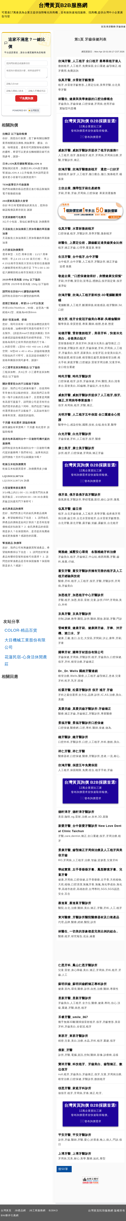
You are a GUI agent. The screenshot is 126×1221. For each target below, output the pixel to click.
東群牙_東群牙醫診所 (73, 1036)
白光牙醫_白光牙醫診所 (74, 434)
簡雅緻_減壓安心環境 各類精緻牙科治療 (88, 552)
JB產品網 (20, 1210)
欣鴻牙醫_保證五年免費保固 (77, 765)
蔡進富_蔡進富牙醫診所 (74, 903)
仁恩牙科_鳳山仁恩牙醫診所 (77, 965)
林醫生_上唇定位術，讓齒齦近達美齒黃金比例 (90, 242)
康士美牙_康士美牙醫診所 (76, 448)
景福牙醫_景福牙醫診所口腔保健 (81, 723)
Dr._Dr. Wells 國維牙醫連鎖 (78, 671)
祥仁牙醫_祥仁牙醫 (71, 751)
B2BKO (53, 1210)
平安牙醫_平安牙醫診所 (74, 1135)
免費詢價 (26, 99)
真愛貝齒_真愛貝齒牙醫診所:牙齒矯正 (84, 708)
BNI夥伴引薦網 (10, 1215)
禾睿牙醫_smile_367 (73, 1017)
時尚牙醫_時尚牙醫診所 (74, 376)
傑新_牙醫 (65, 1050)
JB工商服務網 (37, 1210)
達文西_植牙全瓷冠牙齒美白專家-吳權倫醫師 (89, 319)
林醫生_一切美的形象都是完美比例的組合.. (88, 931)
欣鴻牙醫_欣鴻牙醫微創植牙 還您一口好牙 (88, 169)
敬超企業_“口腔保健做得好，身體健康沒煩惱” (90, 276)
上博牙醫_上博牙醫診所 (74, 1153)
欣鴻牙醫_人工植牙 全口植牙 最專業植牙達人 (89, 61)
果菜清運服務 (107, 193)
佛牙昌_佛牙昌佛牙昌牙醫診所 (79, 494)
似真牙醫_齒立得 (70, 508)
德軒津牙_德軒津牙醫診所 (76, 812)
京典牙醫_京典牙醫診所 (74, 614)
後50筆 (63, 1169)
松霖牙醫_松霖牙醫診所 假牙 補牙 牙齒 (85, 690)
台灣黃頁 (6, 1210)
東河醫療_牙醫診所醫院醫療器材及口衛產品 (88, 917)
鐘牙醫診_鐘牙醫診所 (73, 737)
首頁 (103, 26)
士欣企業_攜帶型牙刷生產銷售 (79, 188)
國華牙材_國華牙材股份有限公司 (81, 652)
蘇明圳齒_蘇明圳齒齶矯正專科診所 (82, 984)
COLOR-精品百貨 (21, 632)
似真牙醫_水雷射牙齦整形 (76, 80)
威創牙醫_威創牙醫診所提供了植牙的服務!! (88, 150)
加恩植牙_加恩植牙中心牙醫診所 (81, 595)
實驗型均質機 (68, 108)
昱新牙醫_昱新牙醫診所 (74, 998)
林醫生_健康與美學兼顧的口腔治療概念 (85, 99)
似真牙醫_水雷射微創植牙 (76, 228)
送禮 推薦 (66, 266)
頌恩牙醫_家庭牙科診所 (74, 1088)
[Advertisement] (90, 536)
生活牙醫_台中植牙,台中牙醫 (78, 256)
